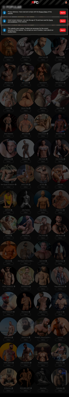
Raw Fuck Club (35, 2)
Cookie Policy (12, 32)
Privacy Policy (43, 12)
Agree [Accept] (63, 12)
